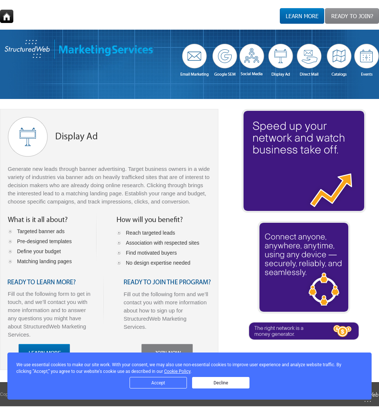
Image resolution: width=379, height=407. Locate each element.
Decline (221, 383)
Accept (158, 383)
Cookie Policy (177, 371)
